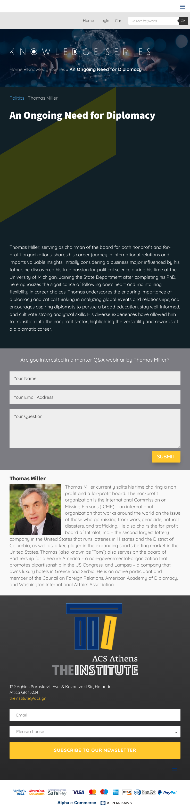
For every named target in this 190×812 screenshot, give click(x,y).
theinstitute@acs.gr (28, 698)
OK (183, 21)
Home (88, 21)
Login (104, 21)
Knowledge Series (46, 69)
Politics (17, 98)
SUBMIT (166, 456)
